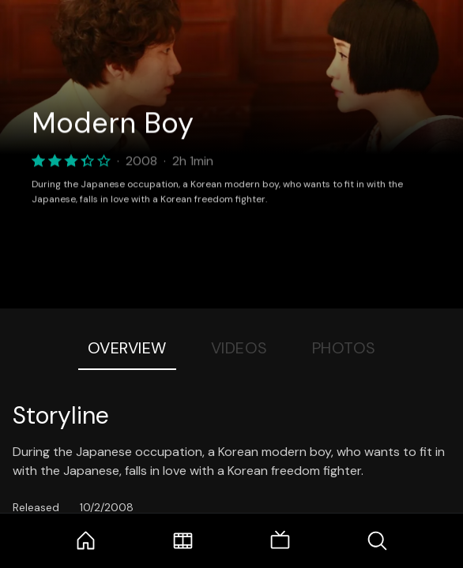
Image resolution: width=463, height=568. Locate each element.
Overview (127, 348)
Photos (344, 348)
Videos (239, 348)
